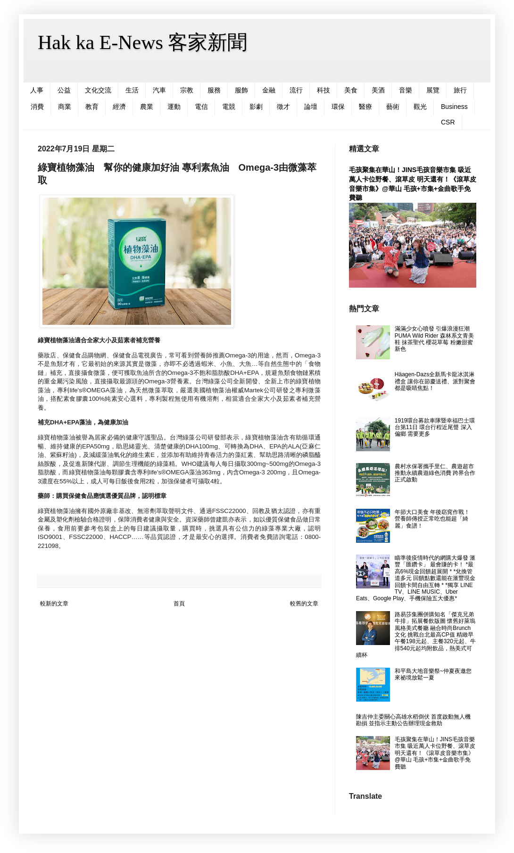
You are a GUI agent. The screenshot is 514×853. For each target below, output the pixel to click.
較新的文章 (54, 603)
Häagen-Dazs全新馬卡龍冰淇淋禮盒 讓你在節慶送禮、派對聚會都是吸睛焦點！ (435, 381)
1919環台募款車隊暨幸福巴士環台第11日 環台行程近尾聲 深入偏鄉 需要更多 (435, 427)
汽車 (159, 90)
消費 (37, 106)
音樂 (405, 90)
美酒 (378, 90)
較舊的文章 (304, 603)
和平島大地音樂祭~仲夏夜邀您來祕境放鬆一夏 (433, 674)
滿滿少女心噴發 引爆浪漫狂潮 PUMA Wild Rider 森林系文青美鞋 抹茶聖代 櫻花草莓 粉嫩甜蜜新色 (434, 338)
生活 (132, 90)
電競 (228, 106)
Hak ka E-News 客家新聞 (142, 42)
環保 (338, 106)
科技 (323, 90)
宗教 (186, 90)
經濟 (119, 106)
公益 (64, 90)
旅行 (460, 90)
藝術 (392, 106)
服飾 (241, 90)
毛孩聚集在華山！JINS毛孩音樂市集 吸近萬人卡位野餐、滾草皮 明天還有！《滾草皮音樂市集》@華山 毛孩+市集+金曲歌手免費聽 (435, 753)
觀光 (420, 106)
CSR (448, 122)
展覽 (432, 90)
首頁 (179, 603)
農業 (146, 106)
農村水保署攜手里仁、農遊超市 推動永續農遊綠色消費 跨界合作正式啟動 (435, 473)
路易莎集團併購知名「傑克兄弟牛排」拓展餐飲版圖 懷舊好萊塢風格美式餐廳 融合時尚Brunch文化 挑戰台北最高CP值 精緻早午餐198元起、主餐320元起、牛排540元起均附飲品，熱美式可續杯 (416, 634)
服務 (214, 90)
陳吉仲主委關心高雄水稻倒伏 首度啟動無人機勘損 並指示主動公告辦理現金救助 (413, 720)
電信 (201, 106)
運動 (174, 106)
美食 (350, 90)
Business (454, 106)
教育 (92, 106)
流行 (296, 90)
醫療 (365, 106)
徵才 (283, 106)
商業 (64, 106)
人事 (36, 90)
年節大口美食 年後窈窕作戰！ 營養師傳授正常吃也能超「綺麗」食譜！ (432, 519)
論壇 (310, 106)
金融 (268, 90)
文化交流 (98, 90)
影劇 (256, 106)
